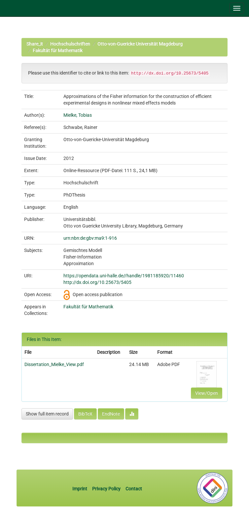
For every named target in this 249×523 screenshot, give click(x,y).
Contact (133, 488)
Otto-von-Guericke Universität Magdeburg (140, 43)
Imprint (80, 488)
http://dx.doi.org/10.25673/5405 (97, 282)
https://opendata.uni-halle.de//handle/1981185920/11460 (123, 275)
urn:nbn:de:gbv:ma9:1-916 (90, 238)
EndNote (111, 413)
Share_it (34, 43)
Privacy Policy (106, 488)
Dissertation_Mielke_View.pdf (54, 364)
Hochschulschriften (70, 43)
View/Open (206, 393)
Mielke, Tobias (77, 115)
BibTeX (85, 413)
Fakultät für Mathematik (58, 50)
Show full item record (47, 413)
